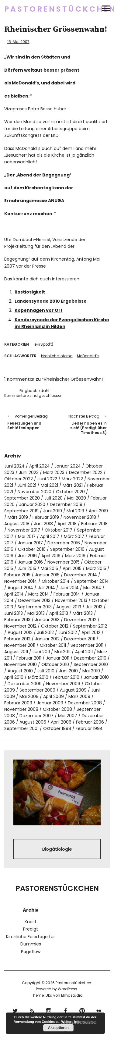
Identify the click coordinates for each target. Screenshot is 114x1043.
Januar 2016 (30, 562)
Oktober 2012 (54, 626)
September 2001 (21, 728)
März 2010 (38, 677)
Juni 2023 (29, 472)
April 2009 (53, 696)
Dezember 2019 (66, 504)
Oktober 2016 (32, 549)
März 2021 (73, 485)
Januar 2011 (57, 658)
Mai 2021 (49, 485)
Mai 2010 (91, 671)
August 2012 (20, 632)
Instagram (48, 1010)
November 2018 (80, 517)
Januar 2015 (47, 575)
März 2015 (96, 568)
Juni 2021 (27, 485)
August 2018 (16, 524)
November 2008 (21, 709)
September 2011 (87, 645)
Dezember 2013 (34, 600)
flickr (99, 1010)
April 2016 (50, 556)
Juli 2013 (94, 607)
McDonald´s (88, 355)
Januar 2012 (47, 639)
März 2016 (75, 556)
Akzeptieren (58, 1028)
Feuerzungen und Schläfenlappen (29, 421)
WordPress (67, 988)
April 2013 (58, 613)
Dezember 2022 (85, 472)
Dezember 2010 (90, 658)
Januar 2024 (67, 466)
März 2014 (38, 594)
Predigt (30, 929)
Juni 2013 (13, 613)
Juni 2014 (69, 588)
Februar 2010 (66, 677)
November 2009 (63, 684)
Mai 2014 (92, 588)
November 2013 (71, 600)
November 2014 (20, 581)
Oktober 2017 (58, 530)
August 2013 (68, 607)
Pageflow (30, 952)
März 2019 (18, 517)
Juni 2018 (43, 524)
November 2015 (63, 562)
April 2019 (98, 511)
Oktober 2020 (70, 492)
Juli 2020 (53, 498)
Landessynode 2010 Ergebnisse (51, 301)
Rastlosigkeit (30, 292)
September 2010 (91, 664)
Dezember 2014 (80, 575)
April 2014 (14, 594)
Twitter (15, 1010)
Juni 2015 (27, 568)
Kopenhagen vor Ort (39, 310)
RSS (32, 1010)
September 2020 (22, 498)
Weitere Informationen (79, 1021)
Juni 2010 (68, 671)
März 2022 (72, 479)
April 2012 (90, 632)
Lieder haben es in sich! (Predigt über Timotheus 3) (85, 424)
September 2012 (90, 626)
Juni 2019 (52, 511)
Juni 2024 (14, 466)
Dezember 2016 (63, 543)
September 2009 (37, 690)
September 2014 (91, 581)
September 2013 (35, 607)
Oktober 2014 (56, 581)
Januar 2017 (30, 543)
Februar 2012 (17, 639)
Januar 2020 (32, 504)
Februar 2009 (18, 703)
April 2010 (13, 677)
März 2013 (83, 613)
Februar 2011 (28, 658)
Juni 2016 (27, 556)
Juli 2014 (46, 588)
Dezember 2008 (85, 703)
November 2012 (20, 626)
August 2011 (16, 652)
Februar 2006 (90, 722)
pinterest (82, 1010)
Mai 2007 (67, 716)
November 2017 (24, 530)
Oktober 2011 (53, 645)
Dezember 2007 (36, 716)
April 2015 (72, 568)
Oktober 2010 (55, 664)
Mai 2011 (62, 652)
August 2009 (73, 690)
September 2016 (67, 549)
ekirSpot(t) (43, 344)
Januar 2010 (96, 677)
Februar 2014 (67, 594)
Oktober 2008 (57, 709)
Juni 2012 (67, 632)
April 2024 (39, 466)
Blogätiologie (57, 849)
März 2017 (74, 536)
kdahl (44, 390)
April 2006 (61, 722)
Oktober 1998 (57, 728)
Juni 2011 (41, 652)
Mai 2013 (36, 613)
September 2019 (21, 511)
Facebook (65, 1010)
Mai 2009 (29, 696)
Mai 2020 (76, 498)
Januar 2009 (50, 703)
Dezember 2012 (80, 620)
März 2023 (53, 472)
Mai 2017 (27, 536)
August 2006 (32, 722)
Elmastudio (71, 995)
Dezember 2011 (79, 639)
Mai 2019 (75, 511)
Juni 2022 (47, 479)
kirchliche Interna (57, 355)
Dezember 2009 (25, 684)
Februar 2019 (46, 517)
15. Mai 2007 (18, 41)
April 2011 (84, 652)
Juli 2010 (45, 671)
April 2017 (49, 536)
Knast (30, 922)
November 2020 (34, 492)
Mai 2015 (49, 568)
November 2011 (19, 645)
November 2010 (20, 664)
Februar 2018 (94, 524)
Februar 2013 (17, 620)
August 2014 (20, 588)
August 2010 (20, 671)
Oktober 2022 (18, 479)
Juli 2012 (45, 632)
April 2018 (67, 524)
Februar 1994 (89, 728)
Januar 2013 (47, 620)
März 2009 (79, 696)
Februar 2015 (17, 575)
